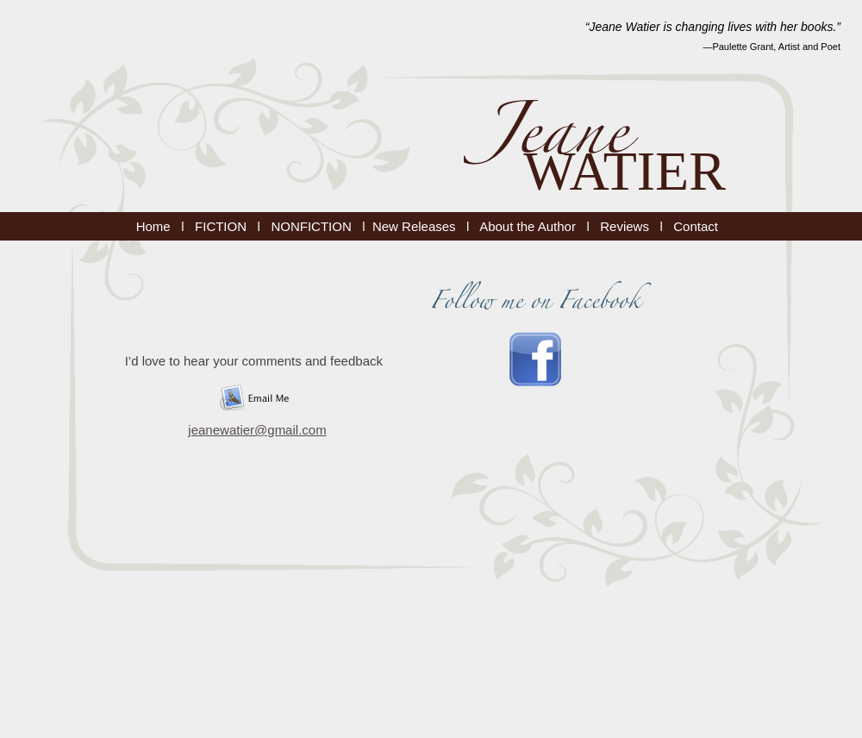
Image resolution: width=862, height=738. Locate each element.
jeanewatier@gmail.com (257, 429)
